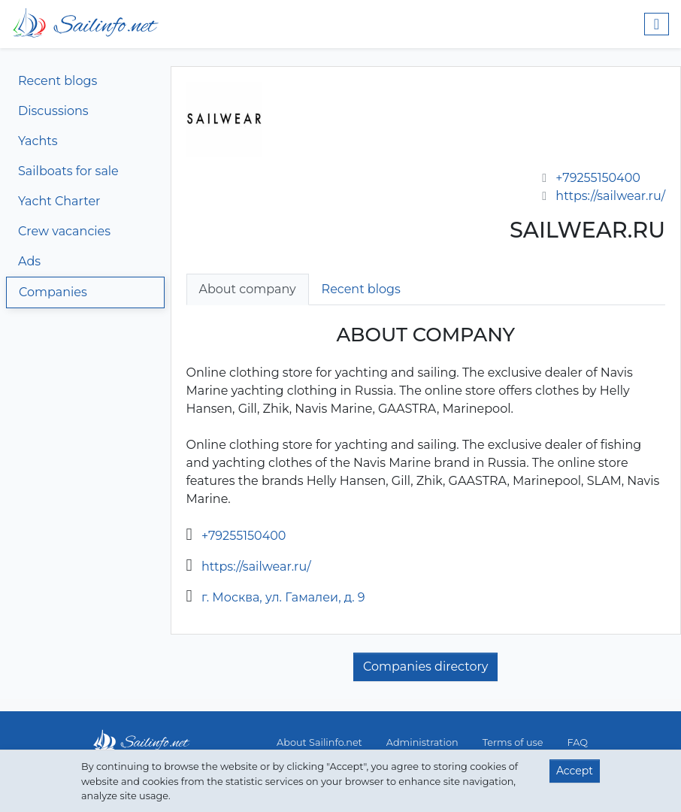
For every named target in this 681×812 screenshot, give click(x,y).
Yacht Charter (59, 201)
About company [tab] (247, 289)
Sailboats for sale (68, 171)
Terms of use (513, 742)
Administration (422, 742)
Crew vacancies (64, 231)
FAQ (578, 742)
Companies (53, 292)
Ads (29, 261)
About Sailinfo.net (319, 742)
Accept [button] (574, 770)
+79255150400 (597, 178)
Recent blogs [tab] (361, 289)
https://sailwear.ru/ (610, 196)
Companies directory (425, 666)
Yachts (38, 141)
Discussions (53, 111)
